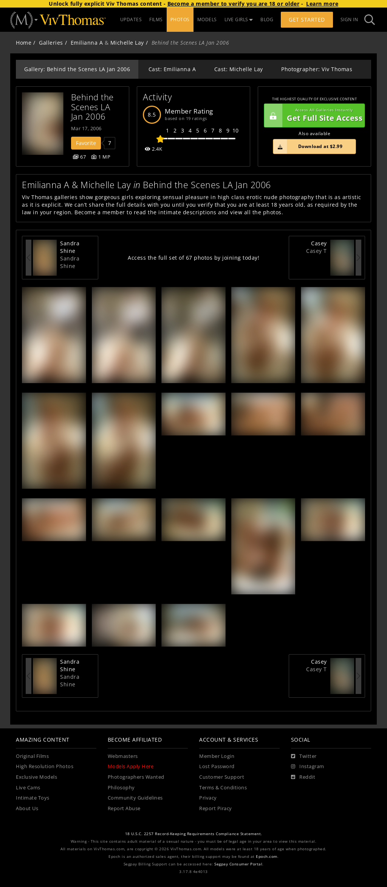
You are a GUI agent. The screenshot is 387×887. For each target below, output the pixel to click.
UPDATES (131, 19)
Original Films (32, 756)
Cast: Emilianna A (172, 69)
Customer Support (221, 777)
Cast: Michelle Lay (238, 69)
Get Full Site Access (313, 115)
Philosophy (121, 787)
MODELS (207, 19)
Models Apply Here (131, 766)
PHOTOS (180, 19)
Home (23, 42)
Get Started (307, 19)
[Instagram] (307, 766)
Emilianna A (87, 42)
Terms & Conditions (223, 787)
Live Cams (28, 787)
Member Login (216, 756)
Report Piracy (215, 808)
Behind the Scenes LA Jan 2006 (93, 106)
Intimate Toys (33, 798)
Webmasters (123, 756)
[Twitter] (304, 756)
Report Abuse (124, 808)
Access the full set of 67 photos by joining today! (193, 257)
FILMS (156, 19)
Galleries (51, 42)
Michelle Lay (127, 42)
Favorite (86, 143)
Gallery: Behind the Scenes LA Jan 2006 (77, 69)
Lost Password (217, 766)
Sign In (349, 19)
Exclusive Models (36, 777)
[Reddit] (303, 777)
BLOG (266, 19)
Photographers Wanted (136, 777)
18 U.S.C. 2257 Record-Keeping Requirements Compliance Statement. (193, 833)
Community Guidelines (135, 798)
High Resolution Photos (44, 766)
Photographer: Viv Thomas (316, 69)
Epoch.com (266, 856)
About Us (27, 808)
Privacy (208, 798)
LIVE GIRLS (238, 19)
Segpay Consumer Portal (238, 864)
